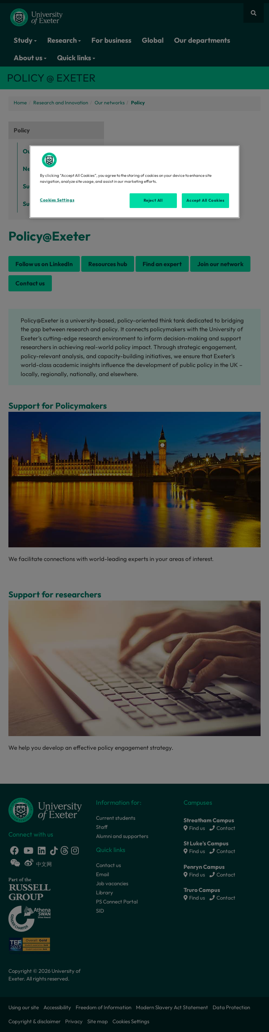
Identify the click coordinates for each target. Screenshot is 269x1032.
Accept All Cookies (205, 200)
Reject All (153, 200)
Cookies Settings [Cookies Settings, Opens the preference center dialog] (57, 200)
